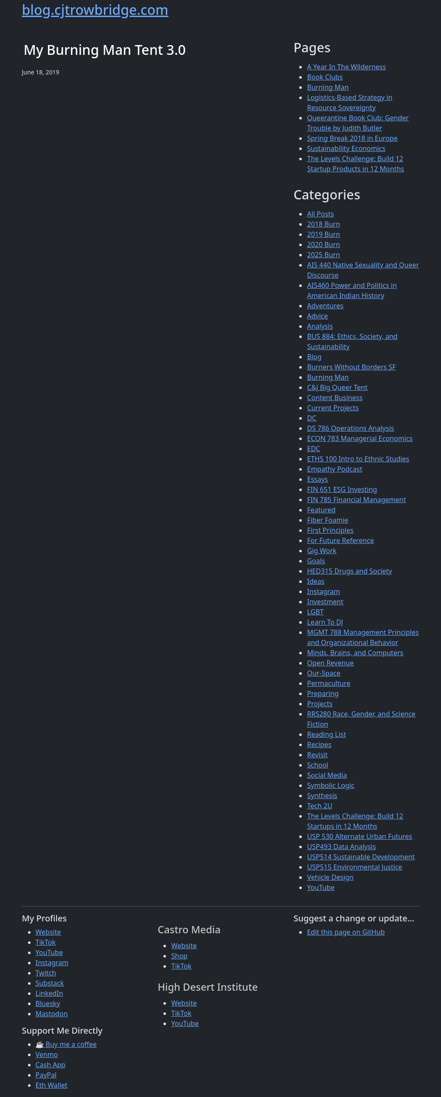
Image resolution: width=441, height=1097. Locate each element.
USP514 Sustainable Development (361, 856)
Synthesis (322, 795)
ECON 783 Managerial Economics (360, 438)
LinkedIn (49, 993)
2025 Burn (323, 254)
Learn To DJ (325, 622)
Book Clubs (325, 77)
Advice (317, 316)
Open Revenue (330, 663)
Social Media (327, 775)
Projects (319, 703)
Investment (325, 601)
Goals (316, 561)
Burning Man (327, 87)
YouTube (320, 887)
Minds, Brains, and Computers (355, 652)
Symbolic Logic (330, 785)
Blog (314, 356)
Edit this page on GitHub (346, 932)
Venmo (47, 1054)
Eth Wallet (51, 1085)
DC (311, 418)
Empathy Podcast (334, 469)
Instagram (323, 591)
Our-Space (323, 673)
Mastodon (52, 1013)
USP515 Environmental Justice (354, 867)
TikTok (46, 942)
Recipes (319, 744)
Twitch (46, 973)
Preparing (322, 693)
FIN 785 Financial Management (356, 499)
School (317, 765)
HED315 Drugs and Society (349, 571)
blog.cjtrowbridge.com (95, 9)
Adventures (325, 305)
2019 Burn (323, 234)
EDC (313, 448)
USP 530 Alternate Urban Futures (359, 836)
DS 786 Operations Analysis (350, 428)
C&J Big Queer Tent (337, 387)
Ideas (315, 581)
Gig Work (321, 550)
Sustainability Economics (346, 148)
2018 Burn (323, 224)
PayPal (46, 1075)
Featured (321, 509)
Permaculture (328, 683)
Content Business (334, 397)
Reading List (326, 734)
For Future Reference (340, 540)
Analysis (320, 326)
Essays (317, 479)
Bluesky (48, 1003)
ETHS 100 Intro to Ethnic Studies (358, 458)
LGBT (315, 612)
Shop (179, 956)
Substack (50, 983)
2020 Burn (323, 244)
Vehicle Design (330, 877)
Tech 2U (319, 805)
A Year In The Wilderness (346, 66)
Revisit (317, 754)
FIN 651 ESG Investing (342, 489)
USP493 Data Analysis (341, 846)
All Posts (320, 214)
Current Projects (333, 407)
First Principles (330, 530)
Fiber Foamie (327, 520)
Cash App (51, 1064)
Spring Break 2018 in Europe (352, 138)
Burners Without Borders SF (351, 367)
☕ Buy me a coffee (66, 1044)
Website (48, 932)
